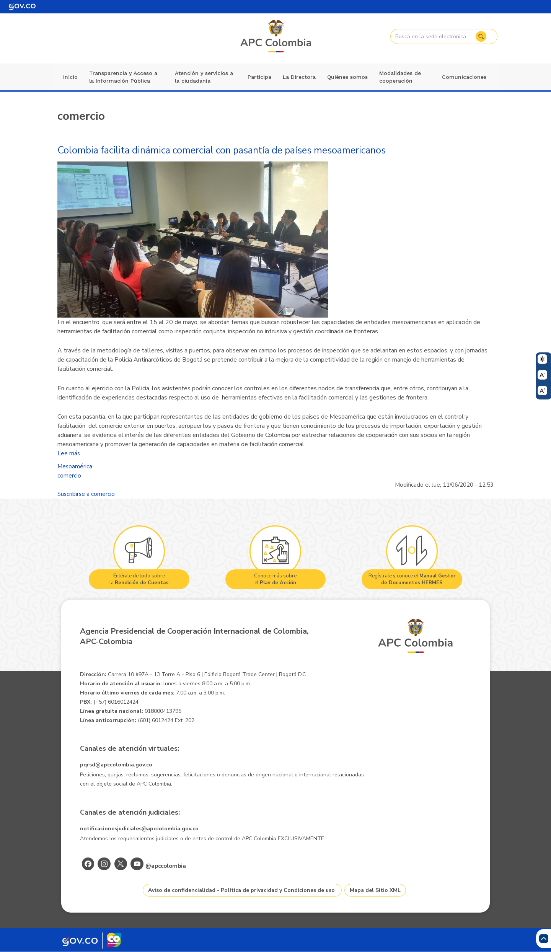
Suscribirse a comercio (86, 494)
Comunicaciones (464, 77)
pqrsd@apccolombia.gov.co (116, 764)
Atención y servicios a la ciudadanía (204, 77)
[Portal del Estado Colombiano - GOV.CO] (22, 6)
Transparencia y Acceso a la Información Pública (123, 77)
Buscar (481, 36)
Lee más (68, 453)
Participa (259, 77)
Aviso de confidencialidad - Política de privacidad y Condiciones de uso (241, 890)
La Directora (299, 77)
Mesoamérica (74, 466)
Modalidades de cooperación (400, 77)
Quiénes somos (347, 77)
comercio (69, 475)
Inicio (70, 77)
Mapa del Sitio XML (375, 890)
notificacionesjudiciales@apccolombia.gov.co (139, 828)
